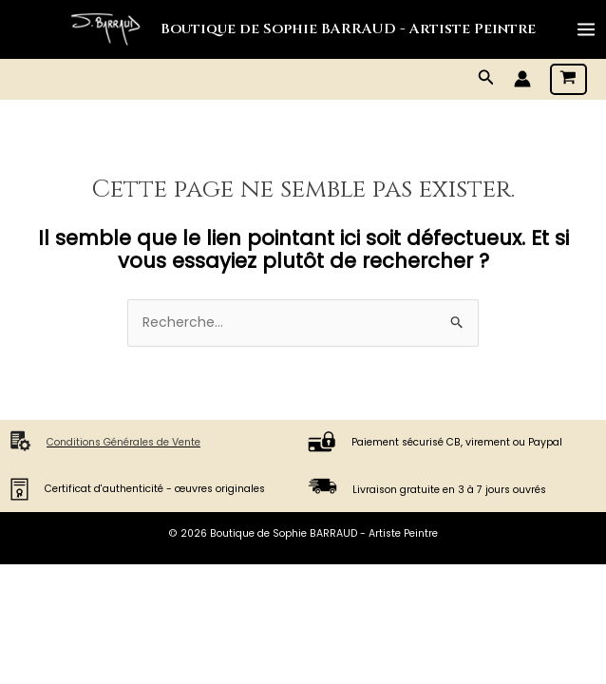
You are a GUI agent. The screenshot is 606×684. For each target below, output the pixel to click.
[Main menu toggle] (586, 29)
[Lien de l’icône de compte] (522, 78)
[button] (486, 79)
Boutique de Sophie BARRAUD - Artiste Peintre (348, 29)
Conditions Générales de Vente (123, 442)
